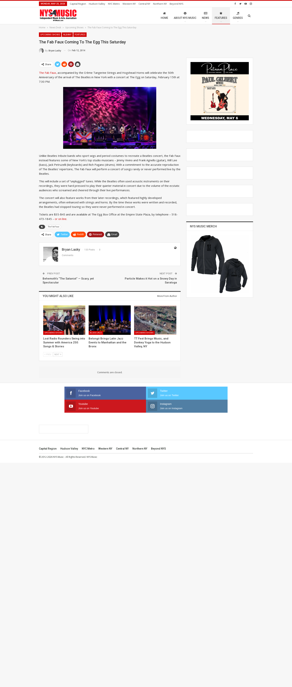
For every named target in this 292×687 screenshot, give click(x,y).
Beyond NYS (176, 3)
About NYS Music (185, 15)
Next (57, 354)
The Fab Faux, (48, 72)
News (205, 15)
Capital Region (78, 3)
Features (221, 15)
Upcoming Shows (50, 34)
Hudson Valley (97, 3)
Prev (48, 354)
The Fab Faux (53, 227)
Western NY (129, 3)
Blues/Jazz (96, 333)
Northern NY (160, 3)
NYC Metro (114, 3)
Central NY (144, 3)
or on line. (61, 219)
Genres (238, 15)
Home (164, 15)
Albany (67, 34)
